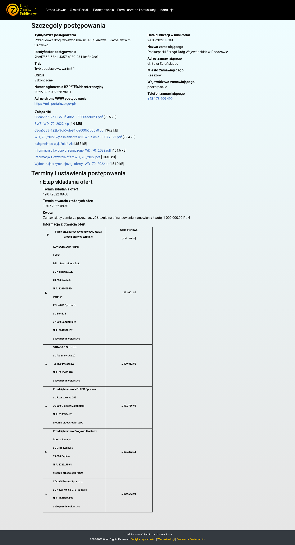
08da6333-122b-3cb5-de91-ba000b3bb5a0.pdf (70, 130)
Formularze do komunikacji (136, 10)
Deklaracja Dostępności (191, 539)
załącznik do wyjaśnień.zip (54, 144)
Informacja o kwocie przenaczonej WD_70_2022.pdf (73, 150)
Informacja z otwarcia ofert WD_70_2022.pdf (67, 157)
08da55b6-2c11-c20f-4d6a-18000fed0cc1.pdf (69, 117)
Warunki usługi (166, 539)
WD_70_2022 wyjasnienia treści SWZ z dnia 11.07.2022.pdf (78, 137)
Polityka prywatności (143, 539)
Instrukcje (166, 10)
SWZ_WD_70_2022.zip (52, 124)
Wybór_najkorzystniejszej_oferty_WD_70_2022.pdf (73, 164)
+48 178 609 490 (160, 99)
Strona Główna (57, 9)
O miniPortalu (80, 10)
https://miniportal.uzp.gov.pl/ (55, 104)
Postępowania (103, 10)
